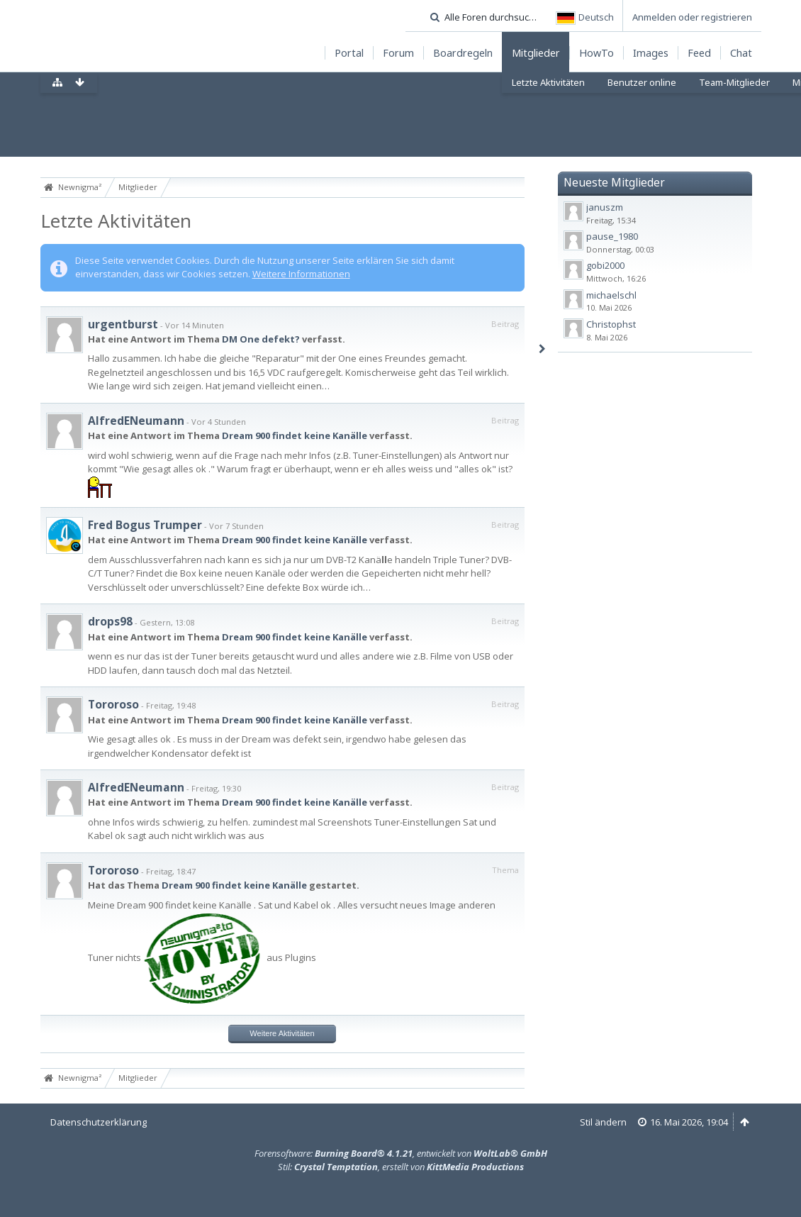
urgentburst (123, 324)
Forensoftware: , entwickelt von (400, 1153)
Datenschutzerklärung (98, 1122)
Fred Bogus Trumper (145, 525)
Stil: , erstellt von (401, 1166)
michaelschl (611, 295)
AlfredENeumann (136, 420)
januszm (604, 207)
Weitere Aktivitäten (282, 1033)
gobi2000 (605, 265)
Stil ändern (603, 1122)
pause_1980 (612, 236)
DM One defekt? (261, 339)
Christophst (611, 324)
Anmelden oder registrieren (692, 17)
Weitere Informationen (301, 273)
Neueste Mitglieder (614, 182)
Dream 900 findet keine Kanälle (294, 435)
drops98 (110, 621)
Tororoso (113, 704)
